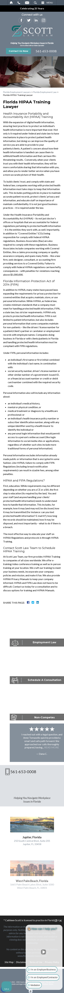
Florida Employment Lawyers (17, 92)
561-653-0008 (46, 51)
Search (35, 2)
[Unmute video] (44, 952)
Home (11, 2)
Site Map (9, 962)
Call (19, 2)
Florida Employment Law (45, 92)
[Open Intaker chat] (30, 991)
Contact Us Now (18, 51)
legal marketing (24, 984)
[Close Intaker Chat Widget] (61, 920)
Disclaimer (21, 962)
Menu (49, 2)
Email (27, 2)
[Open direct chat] (56, 920)
